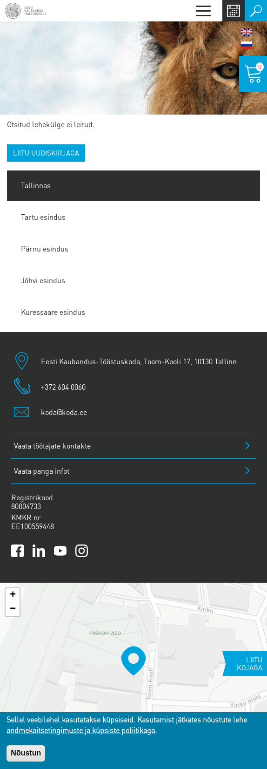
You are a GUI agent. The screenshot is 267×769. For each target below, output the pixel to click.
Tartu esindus (43, 217)
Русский (246, 45)
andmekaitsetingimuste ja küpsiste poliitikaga (81, 730)
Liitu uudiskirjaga (46, 152)
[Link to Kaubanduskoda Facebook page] (17, 550)
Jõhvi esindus (43, 280)
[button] (133, 661)
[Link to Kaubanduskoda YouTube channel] (60, 550)
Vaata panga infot (41, 471)
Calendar (233, 10)
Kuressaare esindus (53, 312)
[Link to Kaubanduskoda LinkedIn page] (39, 550)
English (246, 32)
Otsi (256, 10)
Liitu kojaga (249, 663)
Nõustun (26, 753)
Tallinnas (36, 185)
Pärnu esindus (44, 248)
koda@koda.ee (64, 412)
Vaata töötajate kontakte (52, 445)
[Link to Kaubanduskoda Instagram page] (81, 550)
